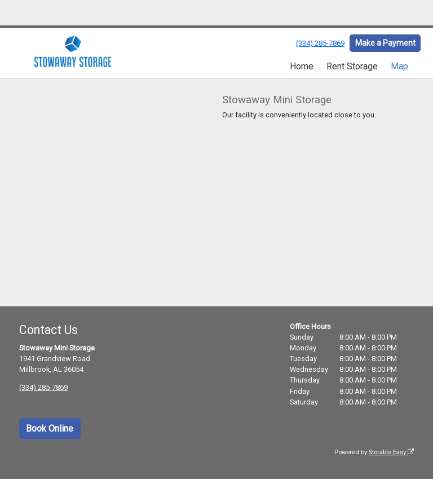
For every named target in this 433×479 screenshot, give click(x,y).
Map (399, 66)
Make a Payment (385, 42)
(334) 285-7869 (320, 43)
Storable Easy (391, 452)
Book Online (49, 428)
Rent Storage (352, 66)
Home (301, 66)
